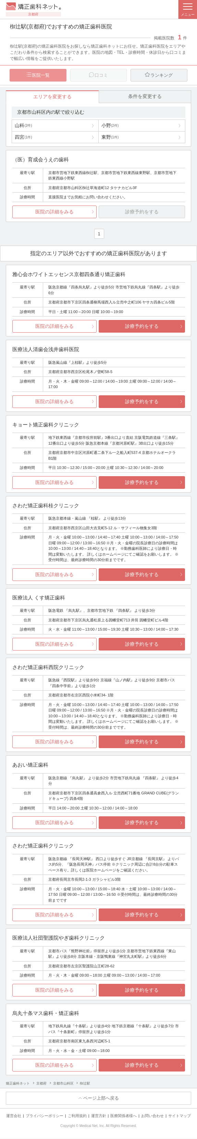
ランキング (161, 75)
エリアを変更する (52, 97)
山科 (23, 125)
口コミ (101, 75)
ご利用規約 (77, 1116)
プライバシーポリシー (44, 1116)
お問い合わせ (152, 1116)
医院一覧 (41, 75)
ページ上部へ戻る (101, 1098)
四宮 (23, 137)
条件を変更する (145, 96)
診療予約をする (142, 326)
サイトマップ (179, 1116)
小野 (110, 125)
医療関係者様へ (123, 1116)
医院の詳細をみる (54, 212)
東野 (110, 137)
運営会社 (13, 1116)
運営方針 (98, 1116)
